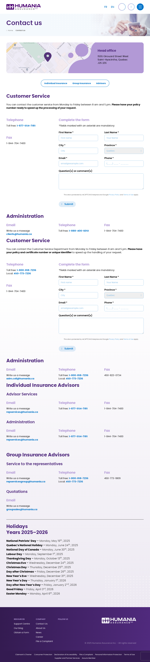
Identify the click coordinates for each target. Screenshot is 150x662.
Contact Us (41, 624)
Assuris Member (89, 658)
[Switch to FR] (105, 6)
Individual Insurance (55, 83)
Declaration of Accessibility (65, 655)
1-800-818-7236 (78, 478)
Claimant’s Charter (23, 655)
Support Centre (22, 624)
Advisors (101, 83)
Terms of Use (128, 195)
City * (62, 145)
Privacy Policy (114, 195)
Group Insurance (81, 83)
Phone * (109, 158)
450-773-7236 (22, 273)
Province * (110, 145)
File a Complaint (44, 641)
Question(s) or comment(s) (75, 171)
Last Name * (111, 132)
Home (10, 30)
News (38, 633)
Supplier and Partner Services (67, 658)
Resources (19, 619)
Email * (63, 158)
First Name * (66, 132)
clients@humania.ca (19, 234)
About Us (40, 628)
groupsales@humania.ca (21, 509)
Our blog (18, 628)
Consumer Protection (43, 655)
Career (39, 637)
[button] (131, 6)
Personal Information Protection (108, 655)
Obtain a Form (21, 633)
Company (41, 619)
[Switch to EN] (112, 6)
